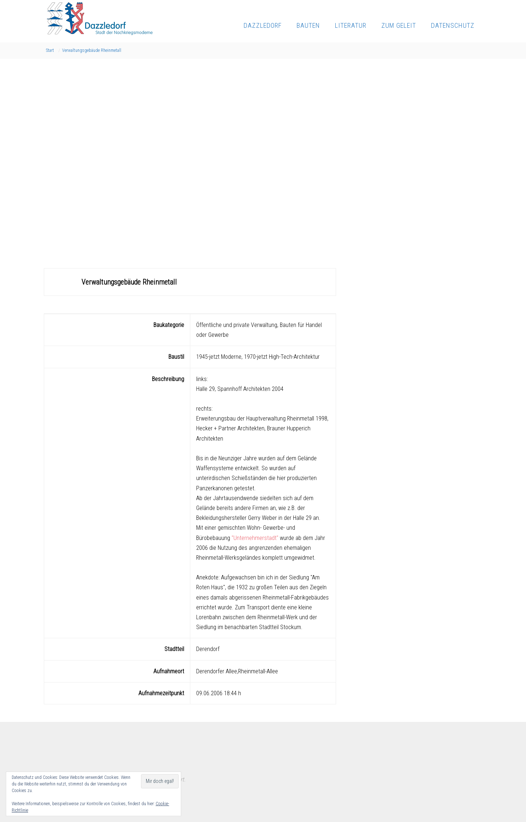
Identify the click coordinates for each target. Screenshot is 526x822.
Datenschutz (452, 25)
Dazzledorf (263, 25)
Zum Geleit (398, 25)
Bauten (308, 25)
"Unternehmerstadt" (255, 537)
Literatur (350, 25)
